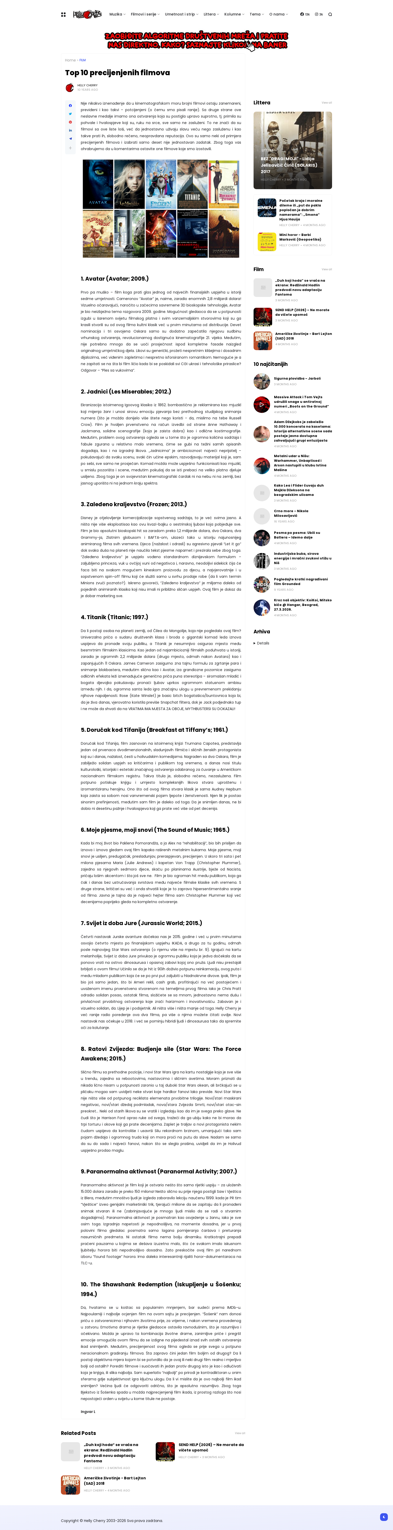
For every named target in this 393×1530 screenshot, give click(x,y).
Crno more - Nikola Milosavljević (291, 513)
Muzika (115, 14)
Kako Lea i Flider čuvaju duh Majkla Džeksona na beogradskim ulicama (299, 490)
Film (83, 60)
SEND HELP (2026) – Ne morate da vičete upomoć (211, 1447)
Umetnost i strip (180, 14)
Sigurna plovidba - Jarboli (297, 378)
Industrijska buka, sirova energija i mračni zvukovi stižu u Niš (303, 558)
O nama (277, 14)
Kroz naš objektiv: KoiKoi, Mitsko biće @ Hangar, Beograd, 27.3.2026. (303, 605)
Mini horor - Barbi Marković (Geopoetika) (300, 237)
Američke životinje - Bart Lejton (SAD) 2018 (115, 1480)
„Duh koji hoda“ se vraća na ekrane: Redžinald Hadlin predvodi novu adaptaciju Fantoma (111, 1453)
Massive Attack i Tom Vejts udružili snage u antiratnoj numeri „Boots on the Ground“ (301, 402)
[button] (70, 147)
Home (70, 60)
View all (240, 1433)
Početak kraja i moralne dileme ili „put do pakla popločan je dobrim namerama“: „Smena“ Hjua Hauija (301, 209)
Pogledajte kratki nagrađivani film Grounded (301, 581)
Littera (210, 14)
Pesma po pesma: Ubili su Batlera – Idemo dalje (297, 535)
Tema (255, 14)
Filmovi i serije (143, 14)
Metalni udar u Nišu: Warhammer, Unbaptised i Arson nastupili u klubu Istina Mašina (300, 463)
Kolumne (232, 14)
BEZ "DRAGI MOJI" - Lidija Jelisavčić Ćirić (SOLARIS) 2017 (289, 165)
